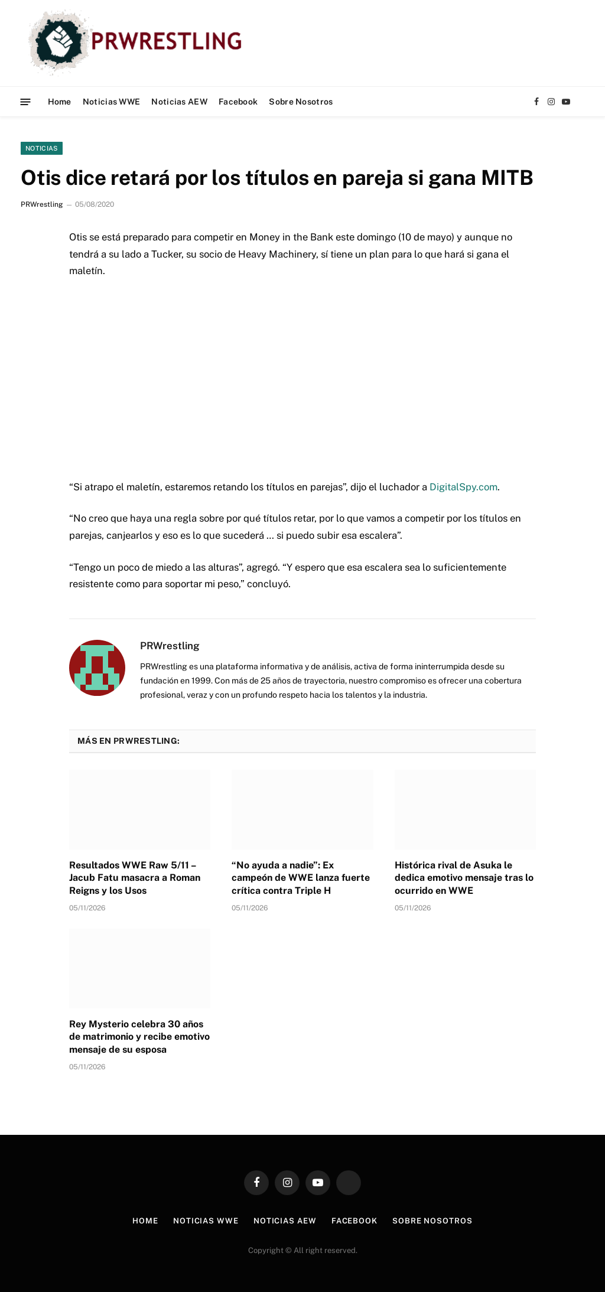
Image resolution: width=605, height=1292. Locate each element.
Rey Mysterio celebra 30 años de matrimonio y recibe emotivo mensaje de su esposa (139, 1037)
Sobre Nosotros (301, 101)
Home (59, 101)
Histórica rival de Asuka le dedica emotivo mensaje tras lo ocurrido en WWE (464, 878)
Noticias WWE (111, 101)
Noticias (41, 148)
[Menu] (26, 101)
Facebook (238, 101)
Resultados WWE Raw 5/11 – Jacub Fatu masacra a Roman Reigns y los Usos (134, 878)
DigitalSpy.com (463, 487)
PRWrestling (42, 204)
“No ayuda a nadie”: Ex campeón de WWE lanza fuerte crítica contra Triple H (301, 878)
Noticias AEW (179, 101)
